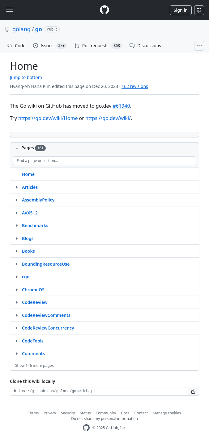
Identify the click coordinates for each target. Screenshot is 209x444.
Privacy (50, 413)
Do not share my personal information (104, 418)
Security (68, 413)
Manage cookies (167, 413)
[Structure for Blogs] (16, 238)
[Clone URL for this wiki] (99, 391)
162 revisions (135, 86)
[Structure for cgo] (16, 276)
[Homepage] (104, 10)
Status (85, 413)
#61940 (121, 105)
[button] (194, 391)
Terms (33, 413)
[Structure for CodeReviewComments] (16, 315)
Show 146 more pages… (36, 365)
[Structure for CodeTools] (16, 341)
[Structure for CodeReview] (16, 302)
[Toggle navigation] (9, 10)
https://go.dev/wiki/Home (48, 118)
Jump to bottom (26, 77)
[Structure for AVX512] (16, 213)
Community (106, 413)
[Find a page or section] (104, 160)
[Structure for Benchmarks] (16, 225)
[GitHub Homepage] (86, 428)
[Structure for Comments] (16, 353)
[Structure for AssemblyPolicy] (16, 200)
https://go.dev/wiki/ (108, 118)
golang (21, 29)
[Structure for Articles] (16, 187)
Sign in (181, 10)
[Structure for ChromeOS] (16, 289)
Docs (125, 413)
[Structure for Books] (16, 251)
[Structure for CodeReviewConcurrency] (16, 328)
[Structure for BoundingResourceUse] (16, 264)
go (38, 29)
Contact (141, 413)
